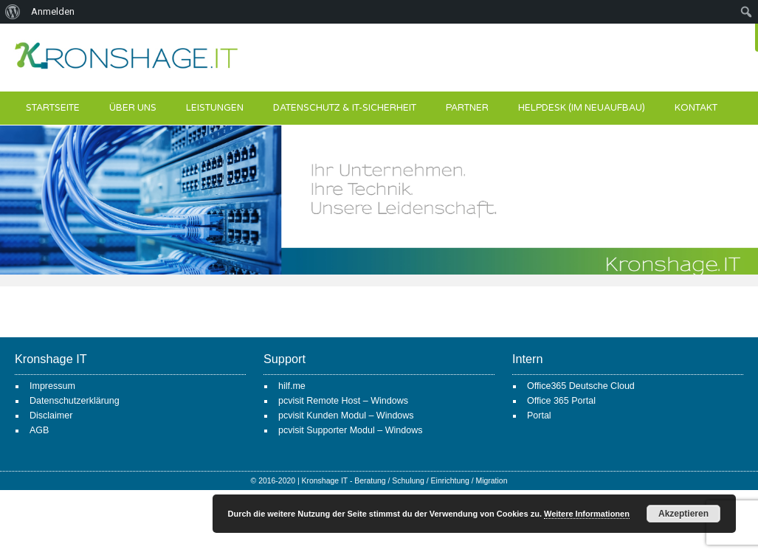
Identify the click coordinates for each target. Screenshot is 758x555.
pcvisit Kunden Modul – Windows (346, 415)
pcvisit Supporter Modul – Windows (350, 430)
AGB (39, 430)
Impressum (52, 386)
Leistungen (215, 108)
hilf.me (292, 386)
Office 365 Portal (561, 401)
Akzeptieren (683, 514)
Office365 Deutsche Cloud (581, 386)
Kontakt (696, 108)
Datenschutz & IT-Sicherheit (344, 108)
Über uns (132, 108)
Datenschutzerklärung (75, 401)
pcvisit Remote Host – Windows (343, 401)
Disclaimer (51, 415)
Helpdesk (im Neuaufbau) (581, 108)
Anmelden (53, 11)
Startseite (53, 108)
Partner (467, 108)
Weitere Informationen (587, 513)
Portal (539, 415)
